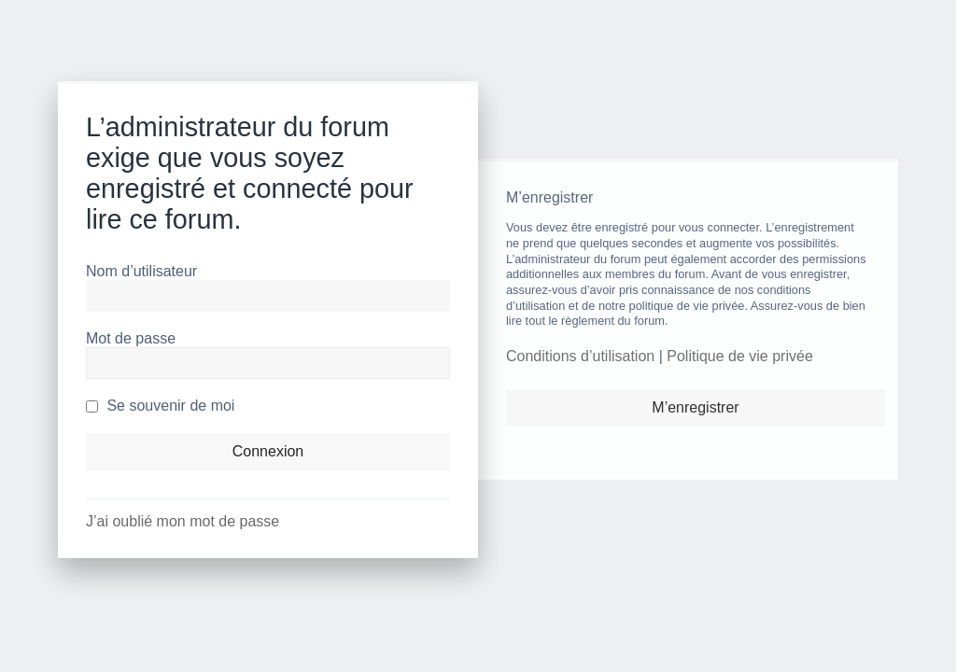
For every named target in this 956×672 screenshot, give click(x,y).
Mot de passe (131, 338)
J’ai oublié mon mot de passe (182, 521)
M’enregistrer (695, 407)
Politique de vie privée (740, 356)
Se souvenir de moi (160, 405)
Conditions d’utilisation (580, 356)
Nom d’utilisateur (141, 271)
